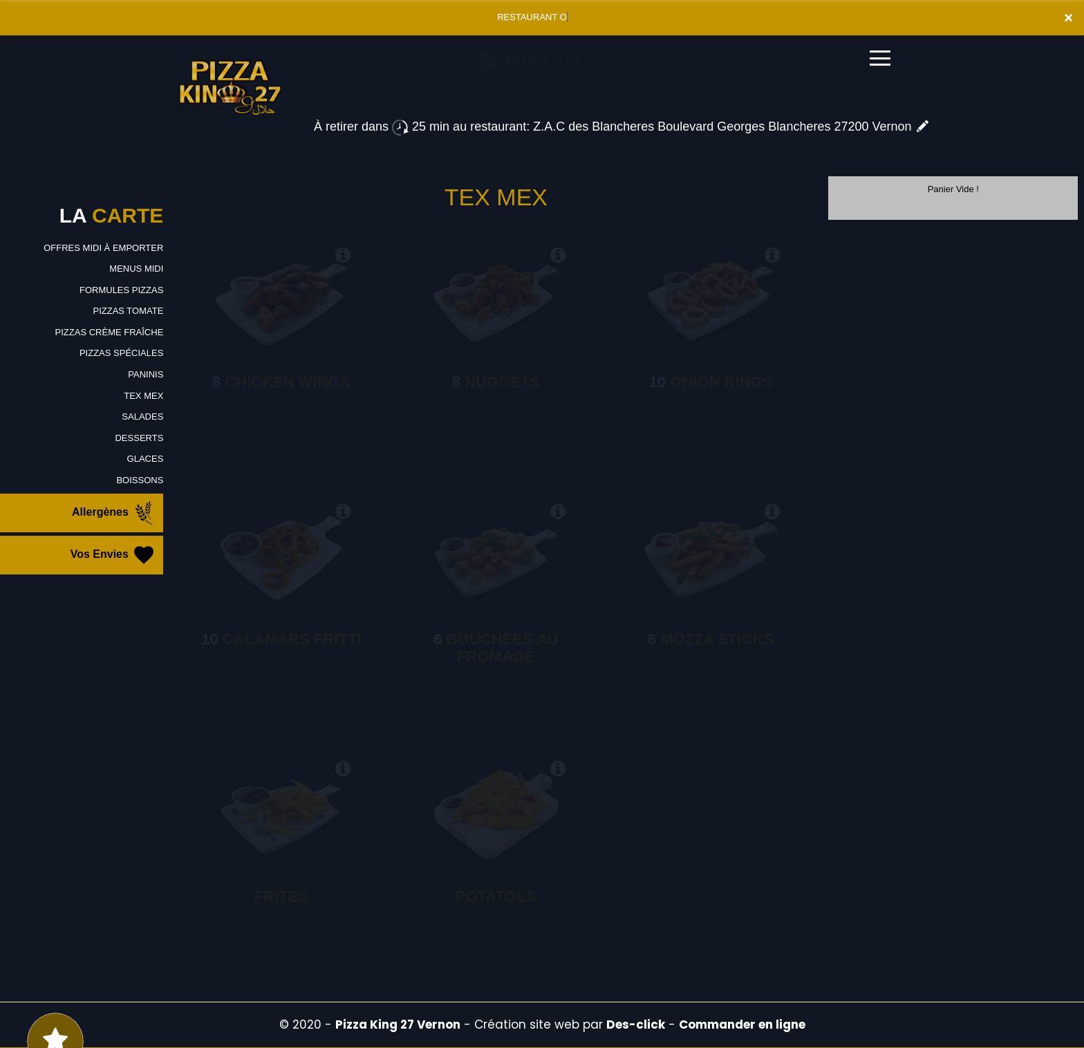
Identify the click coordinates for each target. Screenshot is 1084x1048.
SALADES (142, 416)
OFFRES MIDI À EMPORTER (103, 248)
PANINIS (145, 374)
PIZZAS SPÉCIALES (121, 353)
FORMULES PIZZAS (121, 290)
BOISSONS (139, 480)
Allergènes (114, 512)
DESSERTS (139, 438)
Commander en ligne (742, 1024)
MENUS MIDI (136, 268)
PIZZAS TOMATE (128, 311)
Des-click (635, 1024)
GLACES (145, 458)
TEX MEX (143, 396)
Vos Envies (114, 555)
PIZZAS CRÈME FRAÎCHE (109, 332)
